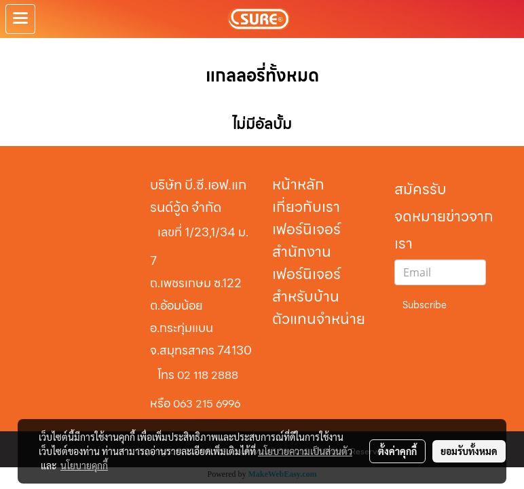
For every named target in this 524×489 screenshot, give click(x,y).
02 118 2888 (207, 375)
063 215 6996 (206, 403)
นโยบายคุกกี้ (84, 465)
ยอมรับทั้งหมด (469, 451)
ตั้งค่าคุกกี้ (397, 451)
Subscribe (425, 304)
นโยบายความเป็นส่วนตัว (305, 451)
